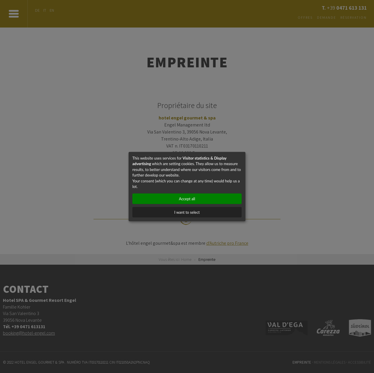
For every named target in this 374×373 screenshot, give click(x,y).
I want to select (187, 212)
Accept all (187, 198)
